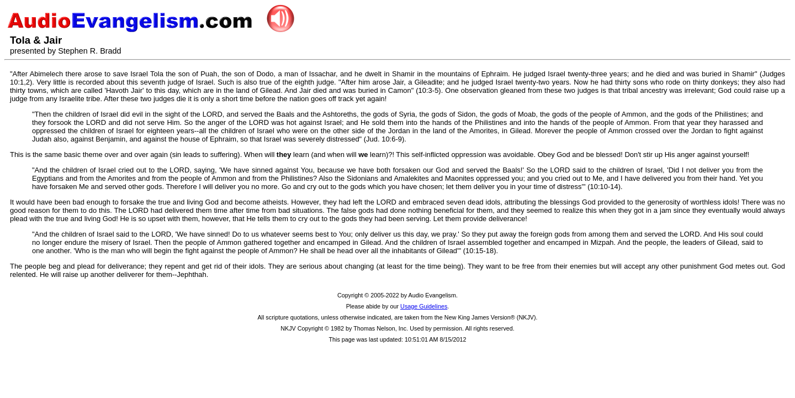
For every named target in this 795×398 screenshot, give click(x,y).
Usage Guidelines (423, 306)
